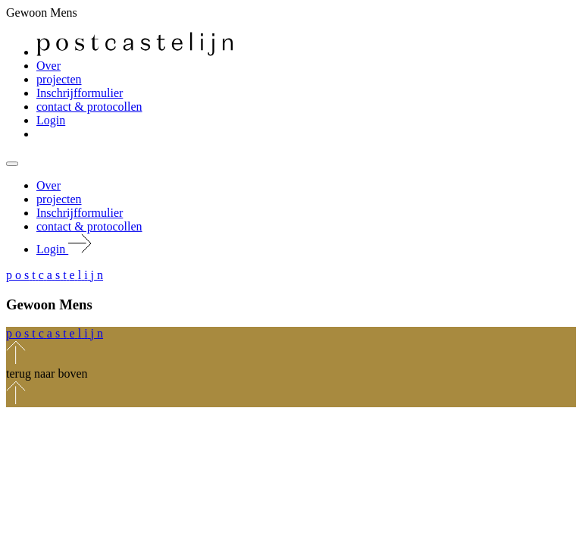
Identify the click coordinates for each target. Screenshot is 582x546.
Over (48, 65)
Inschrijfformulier (79, 92)
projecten (59, 79)
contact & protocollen (89, 106)
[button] (54, 274)
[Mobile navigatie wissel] (12, 164)
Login (50, 120)
